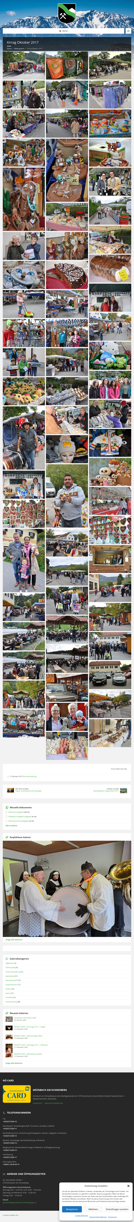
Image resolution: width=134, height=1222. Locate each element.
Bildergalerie (19, 48)
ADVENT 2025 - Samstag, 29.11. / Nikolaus (31, 1045)
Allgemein (10, 963)
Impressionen (11, 984)
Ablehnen (93, 1209)
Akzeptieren (72, 1209)
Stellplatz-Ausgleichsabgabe (19, 816)
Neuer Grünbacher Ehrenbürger (28, 791)
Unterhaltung (30, 776)
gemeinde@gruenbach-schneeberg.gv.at (19, 1202)
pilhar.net (14, 1215)
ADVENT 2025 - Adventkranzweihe (28, 1054)
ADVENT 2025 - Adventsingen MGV (28, 1036)
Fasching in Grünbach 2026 (25, 1017)
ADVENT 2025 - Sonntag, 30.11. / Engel (29, 1027)
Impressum (112, 1217)
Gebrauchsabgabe (15, 812)
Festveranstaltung (13, 971)
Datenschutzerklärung (98, 1217)
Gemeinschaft (11, 980)
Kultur (8, 989)
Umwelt (9, 997)
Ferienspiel (10, 967)
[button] (128, 1186)
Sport (8, 993)
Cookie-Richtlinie (81, 1215)
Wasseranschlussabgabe (18, 821)
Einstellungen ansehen (117, 1209)
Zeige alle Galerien (14, 939)
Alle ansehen (11, 825)
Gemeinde (10, 976)
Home (9, 48)
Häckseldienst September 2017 (106, 791)
